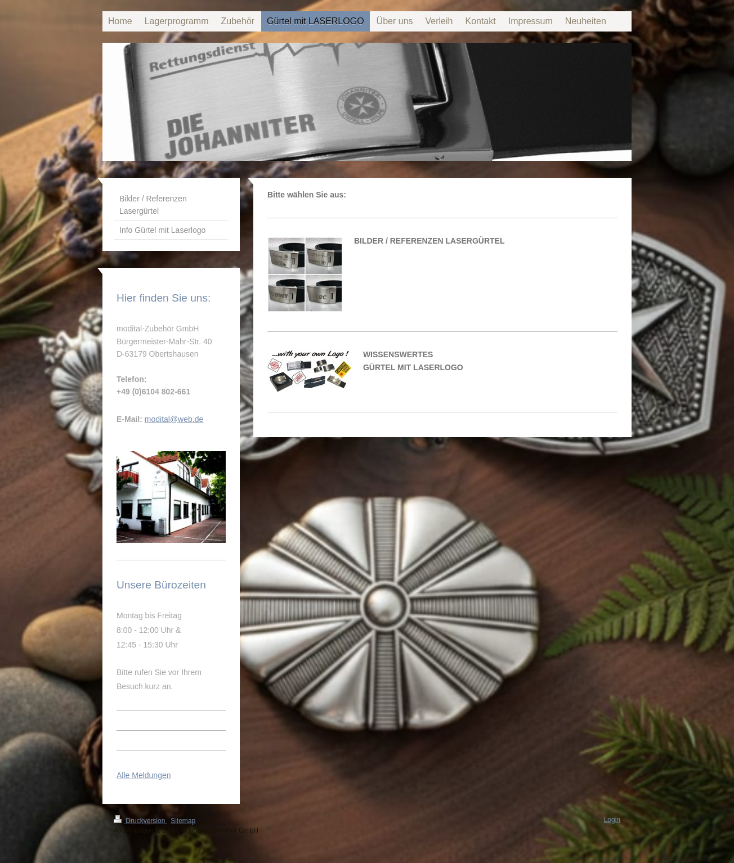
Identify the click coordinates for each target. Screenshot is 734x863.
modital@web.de (174, 419)
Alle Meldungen (144, 775)
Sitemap (183, 821)
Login (612, 820)
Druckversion (140, 821)
